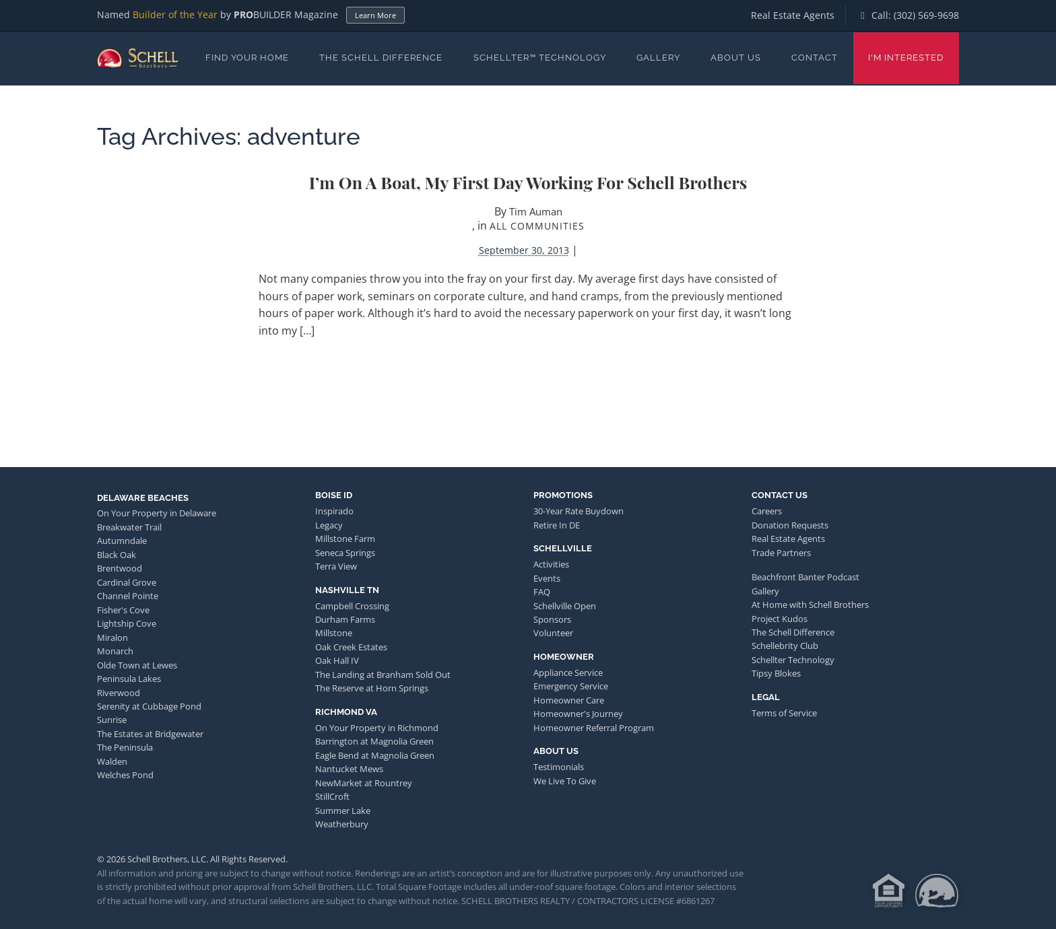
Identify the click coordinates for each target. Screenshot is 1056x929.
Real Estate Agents (792, 15)
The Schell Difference (380, 58)
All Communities (537, 225)
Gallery (658, 58)
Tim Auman (535, 211)
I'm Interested (906, 58)
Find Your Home (247, 58)
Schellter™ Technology (539, 58)
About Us (736, 58)
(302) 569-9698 (926, 15)
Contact (814, 58)
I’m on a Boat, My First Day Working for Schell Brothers (528, 182)
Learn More (375, 15)
